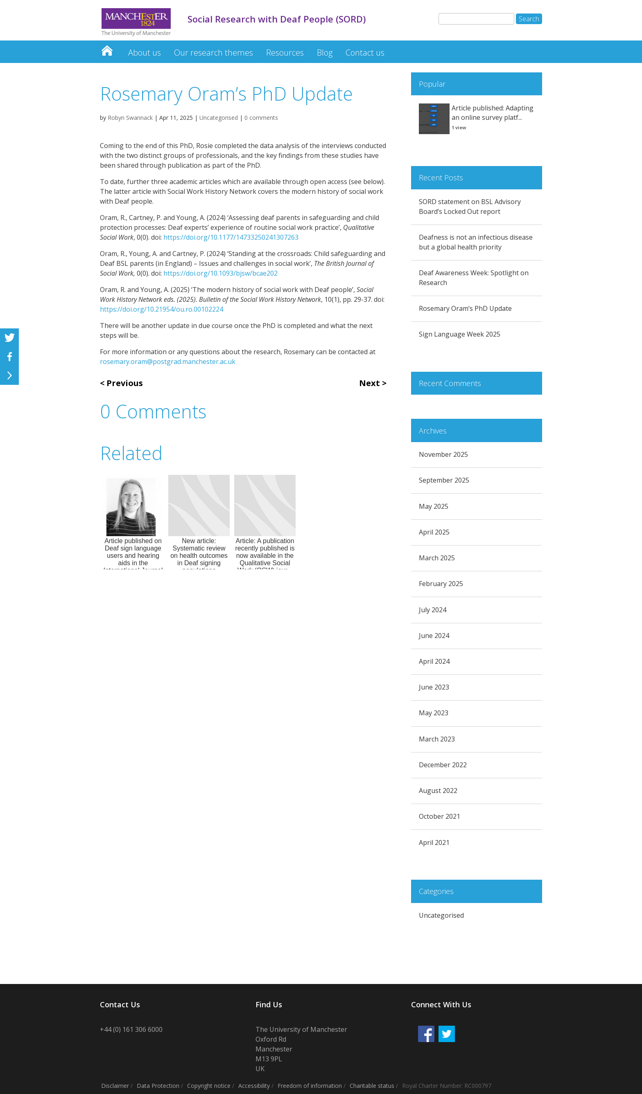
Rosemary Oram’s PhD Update (465, 308)
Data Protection (158, 1086)
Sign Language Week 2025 (459, 334)
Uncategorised (218, 117)
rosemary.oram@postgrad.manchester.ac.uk (167, 361)
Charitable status (372, 1086)
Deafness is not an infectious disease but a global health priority (476, 242)
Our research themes (213, 52)
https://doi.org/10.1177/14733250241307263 (230, 237)
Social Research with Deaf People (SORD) (107, 48)
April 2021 (434, 842)
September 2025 (444, 480)
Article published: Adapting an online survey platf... (492, 112)
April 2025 (434, 532)
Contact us (365, 52)
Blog (324, 52)
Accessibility (254, 1086)
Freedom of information (310, 1086)
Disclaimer (115, 1086)
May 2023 (433, 712)
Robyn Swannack (130, 117)
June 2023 (434, 687)
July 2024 (432, 609)
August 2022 (438, 790)
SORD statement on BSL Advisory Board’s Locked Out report (470, 206)
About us (144, 52)
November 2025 (443, 454)
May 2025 (433, 506)
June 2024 (434, 635)
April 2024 (434, 661)
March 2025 (437, 557)
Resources (285, 52)
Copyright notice (209, 1086)
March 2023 (437, 739)
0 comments (261, 117)
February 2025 (441, 583)
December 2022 (443, 764)
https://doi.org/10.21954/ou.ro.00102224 (161, 309)
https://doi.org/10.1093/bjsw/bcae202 (220, 273)
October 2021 (439, 816)
